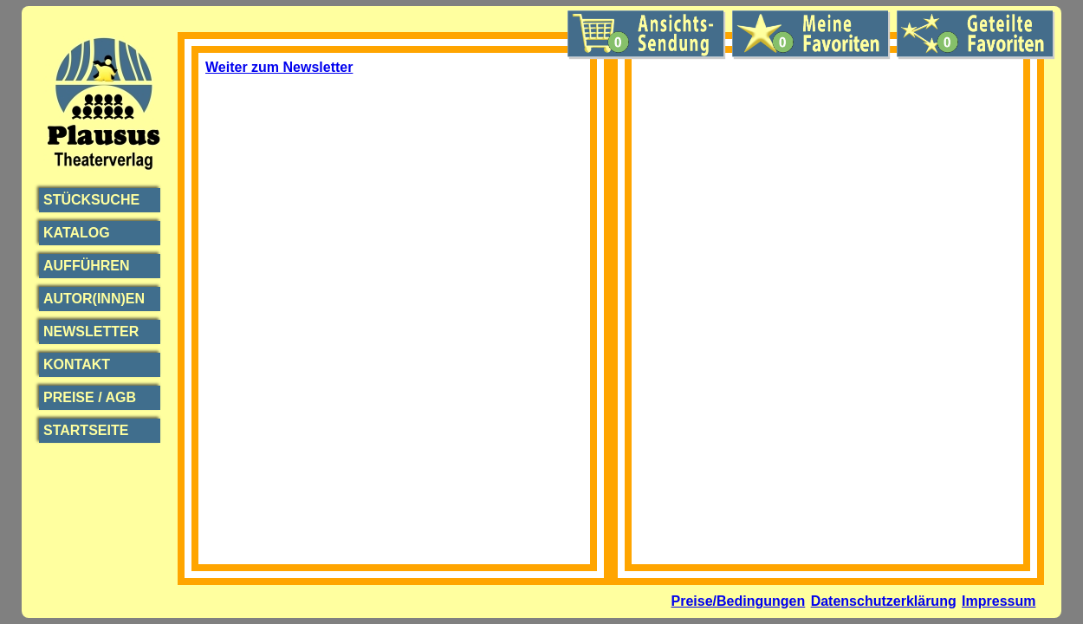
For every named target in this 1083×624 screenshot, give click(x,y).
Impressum (998, 601)
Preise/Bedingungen (738, 601)
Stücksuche (91, 199)
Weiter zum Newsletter (279, 67)
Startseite (85, 430)
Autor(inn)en (94, 298)
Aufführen (86, 265)
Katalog (76, 232)
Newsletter (91, 331)
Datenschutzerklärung (884, 601)
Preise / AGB (89, 397)
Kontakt (76, 364)
